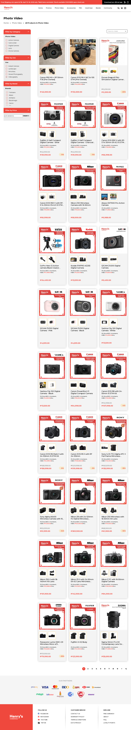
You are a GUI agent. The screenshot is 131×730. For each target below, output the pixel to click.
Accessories (71, 8)
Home (40, 8)
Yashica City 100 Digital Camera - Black (50, 392)
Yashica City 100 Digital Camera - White (112, 329)
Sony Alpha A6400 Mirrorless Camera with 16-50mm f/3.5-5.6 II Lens (51, 518)
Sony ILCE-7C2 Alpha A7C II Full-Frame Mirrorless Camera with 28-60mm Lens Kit (114, 455)
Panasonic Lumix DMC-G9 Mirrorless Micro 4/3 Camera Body (51, 643)
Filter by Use (10, 58)
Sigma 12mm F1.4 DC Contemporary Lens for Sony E (112, 643)
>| (126, 669)
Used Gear (89, 8)
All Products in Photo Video (37, 23)
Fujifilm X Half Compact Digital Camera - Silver (50, 141)
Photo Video (59, 8)
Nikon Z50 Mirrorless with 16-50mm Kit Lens (113, 518)
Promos (49, 8)
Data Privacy (76, 723)
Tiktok (42, 723)
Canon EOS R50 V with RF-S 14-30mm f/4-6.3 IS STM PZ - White (113, 141)
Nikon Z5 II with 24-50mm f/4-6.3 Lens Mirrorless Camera (82, 580)
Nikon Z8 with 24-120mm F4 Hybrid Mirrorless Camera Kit (82, 518)
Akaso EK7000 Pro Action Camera (113, 204)
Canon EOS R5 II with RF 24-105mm (81, 455)
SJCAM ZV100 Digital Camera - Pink (49, 329)
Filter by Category (12, 32)
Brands (98, 8)
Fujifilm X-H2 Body (79, 642)
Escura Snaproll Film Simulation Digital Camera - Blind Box (114, 78)
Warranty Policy (77, 717)
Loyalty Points (109, 723)
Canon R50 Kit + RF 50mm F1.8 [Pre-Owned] (51, 78)
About (106, 717)
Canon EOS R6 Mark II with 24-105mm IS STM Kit (52, 455)
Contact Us (75, 713)
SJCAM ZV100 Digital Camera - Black (80, 329)
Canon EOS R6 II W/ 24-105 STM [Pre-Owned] (82, 78)
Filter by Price (11, 110)
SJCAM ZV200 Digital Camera (111, 267)
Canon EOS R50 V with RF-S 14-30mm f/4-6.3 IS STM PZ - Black (51, 204)
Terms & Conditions (78, 720)
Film (80, 8)
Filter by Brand (11, 84)
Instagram (43, 717)
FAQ (104, 720)
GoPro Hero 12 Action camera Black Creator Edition (49, 267)
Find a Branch (108, 713)
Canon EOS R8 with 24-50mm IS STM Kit (112, 392)
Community (108, 8)
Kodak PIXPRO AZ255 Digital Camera (80, 267)
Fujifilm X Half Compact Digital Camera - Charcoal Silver (82, 141)
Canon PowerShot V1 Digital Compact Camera (82, 392)
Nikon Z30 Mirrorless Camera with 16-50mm (81, 204)
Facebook (43, 713)
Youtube (43, 720)
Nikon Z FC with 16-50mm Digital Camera (113, 580)
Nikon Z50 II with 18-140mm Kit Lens (49, 580)
